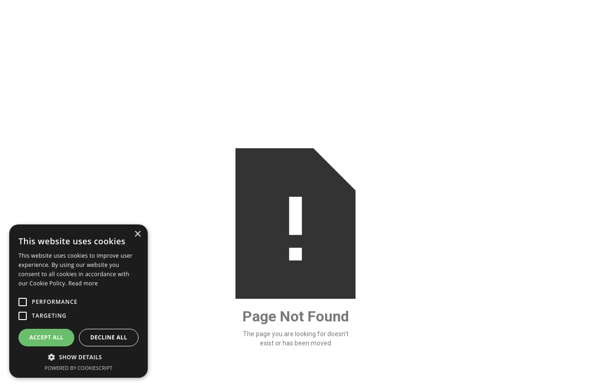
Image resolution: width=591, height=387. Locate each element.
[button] (78, 357)
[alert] (78, 301)
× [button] (137, 234)
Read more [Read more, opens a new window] (83, 283)
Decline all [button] (108, 337)
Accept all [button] (47, 337)
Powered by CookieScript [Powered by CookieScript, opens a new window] (79, 367)
